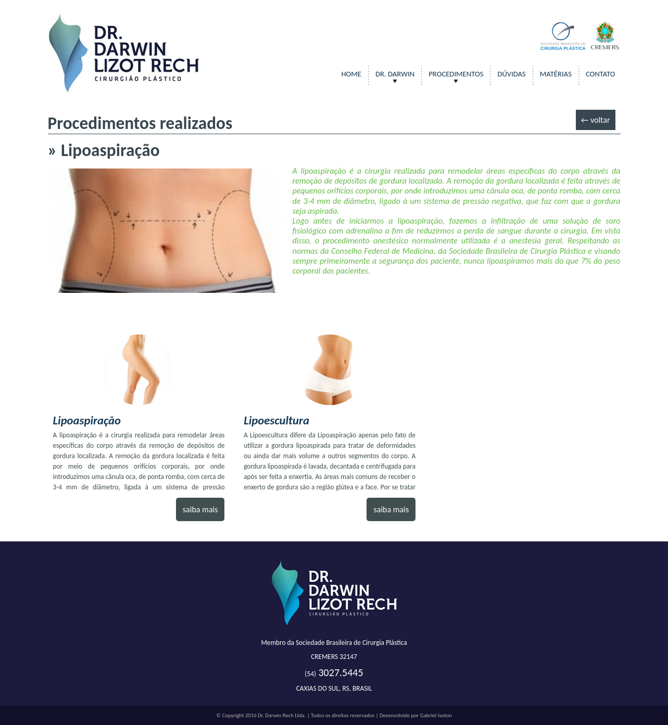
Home (351, 74)
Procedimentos (455, 74)
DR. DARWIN (394, 74)
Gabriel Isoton (436, 715)
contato (600, 74)
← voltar (595, 120)
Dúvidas (511, 74)
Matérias (556, 74)
